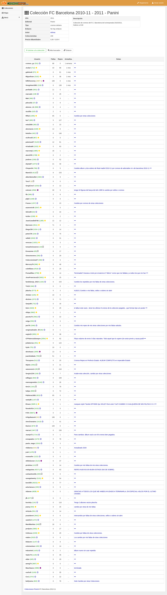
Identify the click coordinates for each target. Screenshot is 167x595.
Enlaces (68, 50)
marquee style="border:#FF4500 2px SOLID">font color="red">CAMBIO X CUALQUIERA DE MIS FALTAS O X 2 (115, 404)
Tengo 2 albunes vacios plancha (85, 502)
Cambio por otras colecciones (84, 116)
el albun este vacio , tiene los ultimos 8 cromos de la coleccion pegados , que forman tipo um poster (110, 308)
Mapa (5, 13)
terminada (77, 568)
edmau (52, 32)
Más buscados (54, 50)
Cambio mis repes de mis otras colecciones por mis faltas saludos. (98, 325)
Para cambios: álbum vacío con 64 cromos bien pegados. (94, 435)
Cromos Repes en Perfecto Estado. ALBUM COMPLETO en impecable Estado (102, 360)
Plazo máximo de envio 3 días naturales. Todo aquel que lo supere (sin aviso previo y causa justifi (110, 339)
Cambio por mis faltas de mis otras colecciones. (91, 465)
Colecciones (7, 8)
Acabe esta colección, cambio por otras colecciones (92, 373)
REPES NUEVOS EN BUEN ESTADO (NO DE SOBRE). (94, 470)
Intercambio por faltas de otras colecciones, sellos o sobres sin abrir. (98, 516)
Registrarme (142, 3)
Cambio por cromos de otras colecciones (88, 203)
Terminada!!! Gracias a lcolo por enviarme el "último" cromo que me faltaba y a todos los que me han (111, 273)
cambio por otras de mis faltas (85, 507)
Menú (11, 17)
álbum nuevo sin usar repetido (85, 550)
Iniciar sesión (158, 3)
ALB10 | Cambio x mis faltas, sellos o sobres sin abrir (93, 290)
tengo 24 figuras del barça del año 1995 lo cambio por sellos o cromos (99, 190)
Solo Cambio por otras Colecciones (86, 581)
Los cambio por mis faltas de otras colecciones (90, 537)
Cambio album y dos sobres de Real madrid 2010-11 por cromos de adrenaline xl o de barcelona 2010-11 (113, 168)
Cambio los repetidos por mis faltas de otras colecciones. (94, 282)
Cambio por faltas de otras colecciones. (88, 533)
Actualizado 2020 (80, 448)
